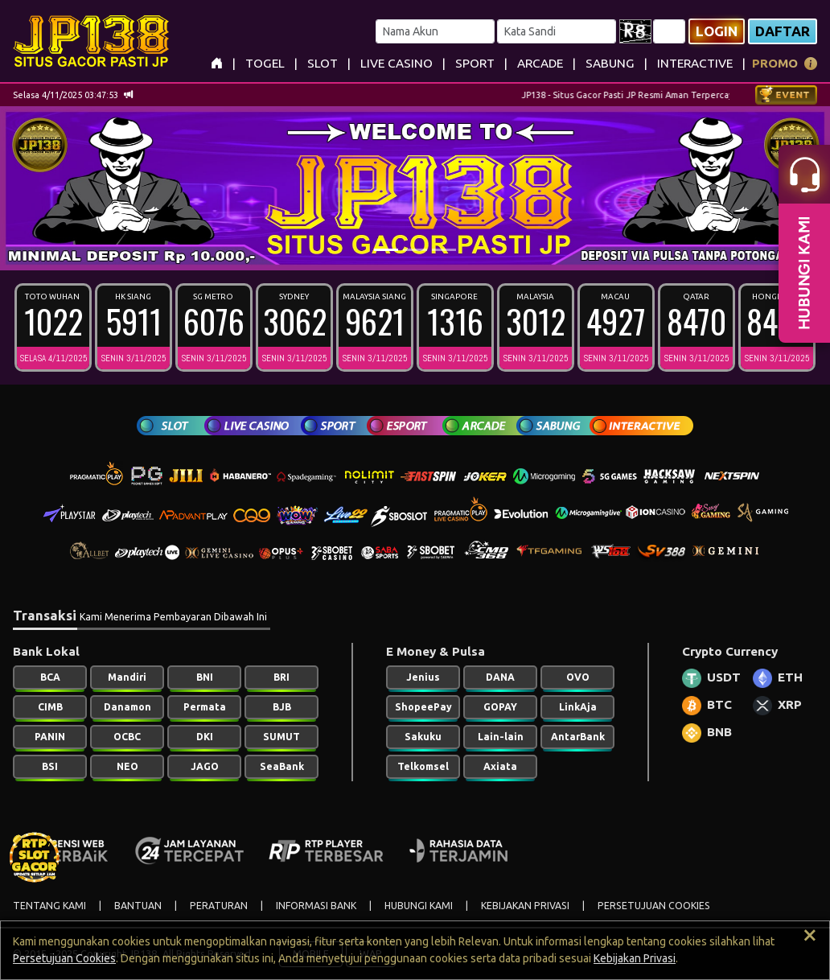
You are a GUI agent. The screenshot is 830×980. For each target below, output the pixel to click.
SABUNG (610, 63)
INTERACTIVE (695, 63)
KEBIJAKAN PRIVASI (525, 905)
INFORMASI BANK (316, 905)
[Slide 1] (386, 250)
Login (717, 31)
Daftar (782, 31)
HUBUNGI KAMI (418, 905)
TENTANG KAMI (49, 905)
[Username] (435, 31)
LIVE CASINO (396, 63)
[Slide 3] (444, 250)
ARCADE (540, 63)
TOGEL (265, 63)
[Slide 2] (415, 250)
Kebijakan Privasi (635, 958)
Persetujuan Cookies (64, 958)
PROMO (775, 63)
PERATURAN (219, 905)
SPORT (475, 63)
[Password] (556, 31)
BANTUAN (138, 905)
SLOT (322, 63)
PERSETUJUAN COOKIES (654, 905)
